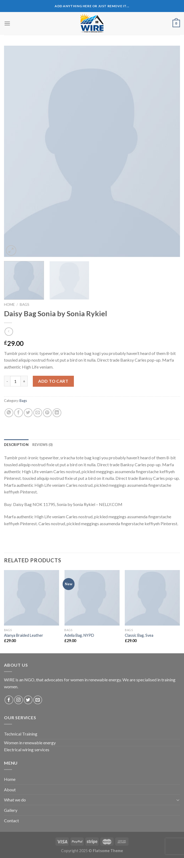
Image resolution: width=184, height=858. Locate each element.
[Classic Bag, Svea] (152, 597)
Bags (24, 304)
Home (9, 304)
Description (16, 444)
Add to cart (53, 380)
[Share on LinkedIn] (57, 412)
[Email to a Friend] (37, 412)
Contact (11, 820)
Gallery (10, 810)
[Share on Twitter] (28, 412)
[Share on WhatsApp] (9, 412)
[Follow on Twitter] (28, 699)
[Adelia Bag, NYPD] (91, 597)
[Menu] (7, 23)
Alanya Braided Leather (23, 635)
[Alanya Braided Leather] (31, 597)
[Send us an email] (37, 699)
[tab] (16, 444)
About (10, 789)
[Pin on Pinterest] (47, 412)
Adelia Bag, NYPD (79, 635)
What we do (15, 799)
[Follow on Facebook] (9, 699)
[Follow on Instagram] (18, 699)
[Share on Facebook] (18, 412)
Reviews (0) (42, 444)
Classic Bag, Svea (139, 635)
